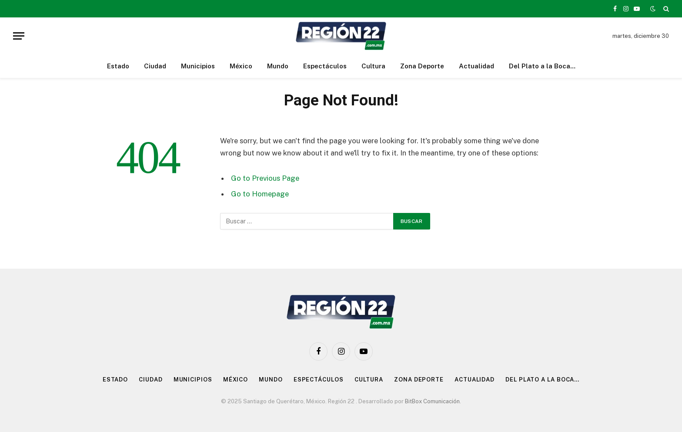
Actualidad (476, 66)
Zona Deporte (422, 66)
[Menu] (18, 36)
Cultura (373, 66)
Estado (118, 66)
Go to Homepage (260, 193)
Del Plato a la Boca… (542, 66)
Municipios (198, 66)
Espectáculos (325, 66)
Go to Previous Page (265, 178)
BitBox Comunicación (432, 401)
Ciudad (155, 66)
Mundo (277, 66)
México (241, 66)
